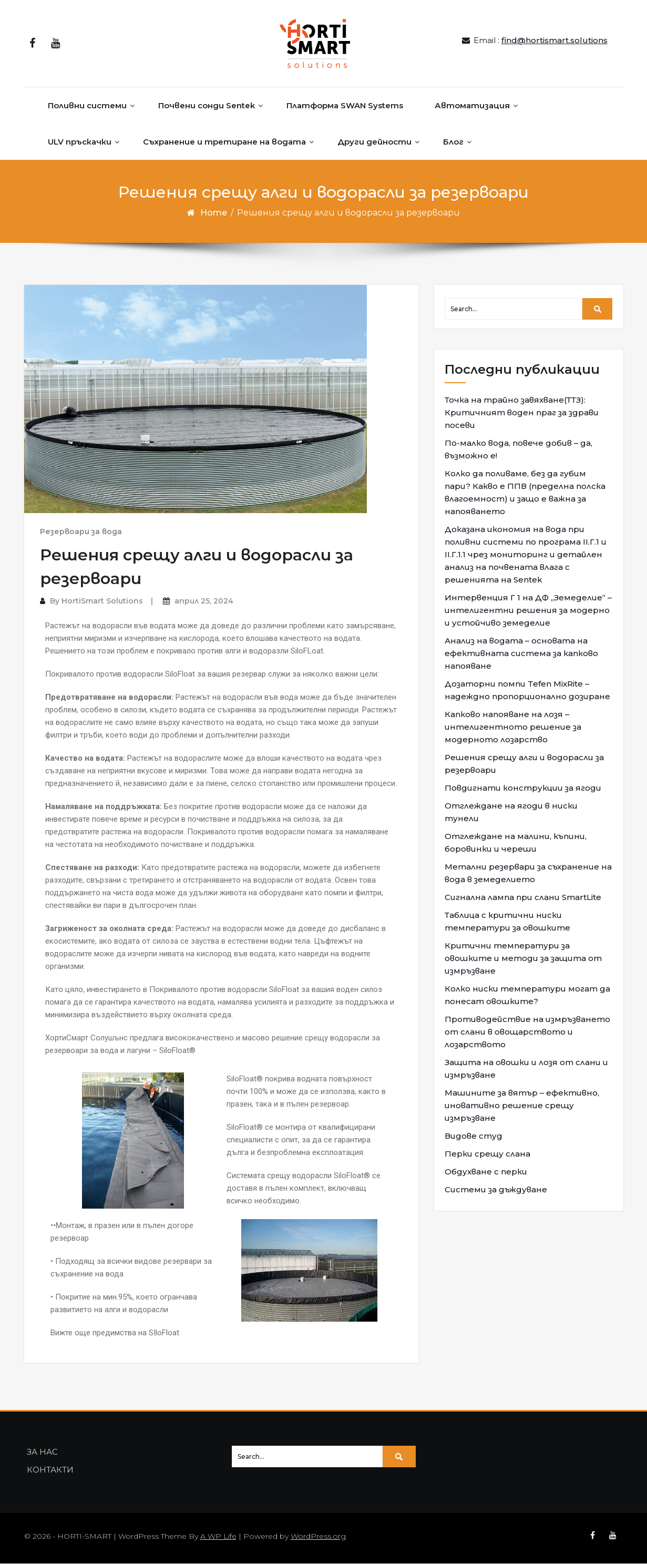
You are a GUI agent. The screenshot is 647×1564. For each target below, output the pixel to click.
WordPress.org (318, 1536)
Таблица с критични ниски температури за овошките (507, 921)
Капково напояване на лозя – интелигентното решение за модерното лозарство (513, 726)
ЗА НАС (42, 1452)
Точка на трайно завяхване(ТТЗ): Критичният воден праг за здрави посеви (522, 412)
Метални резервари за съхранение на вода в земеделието (528, 873)
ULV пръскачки (79, 142)
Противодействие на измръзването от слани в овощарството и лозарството (527, 1031)
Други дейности (374, 142)
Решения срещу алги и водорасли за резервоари (524, 763)
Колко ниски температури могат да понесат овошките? (527, 995)
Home (213, 213)
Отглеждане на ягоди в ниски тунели (511, 812)
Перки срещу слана (487, 1154)
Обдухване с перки (486, 1172)
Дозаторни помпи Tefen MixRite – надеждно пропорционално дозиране (527, 690)
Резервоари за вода (81, 532)
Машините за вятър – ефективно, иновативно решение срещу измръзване (522, 1105)
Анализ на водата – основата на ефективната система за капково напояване (521, 653)
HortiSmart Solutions (102, 601)
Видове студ (473, 1136)
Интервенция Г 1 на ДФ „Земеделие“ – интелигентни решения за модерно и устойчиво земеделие (528, 610)
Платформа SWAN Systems (344, 105)
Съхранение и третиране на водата (224, 142)
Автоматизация (472, 105)
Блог (453, 142)
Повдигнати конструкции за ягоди (523, 788)
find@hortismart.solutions (554, 41)
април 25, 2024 (203, 601)
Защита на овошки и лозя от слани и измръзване (526, 1068)
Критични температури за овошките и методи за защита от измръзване (523, 958)
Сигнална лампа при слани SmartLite (523, 897)
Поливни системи (87, 105)
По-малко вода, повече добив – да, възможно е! (518, 449)
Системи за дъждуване (496, 1189)
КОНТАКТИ (50, 1470)
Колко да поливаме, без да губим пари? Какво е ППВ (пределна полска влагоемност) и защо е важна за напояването (525, 492)
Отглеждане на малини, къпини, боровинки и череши (516, 842)
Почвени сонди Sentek (206, 105)
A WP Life (218, 1536)
